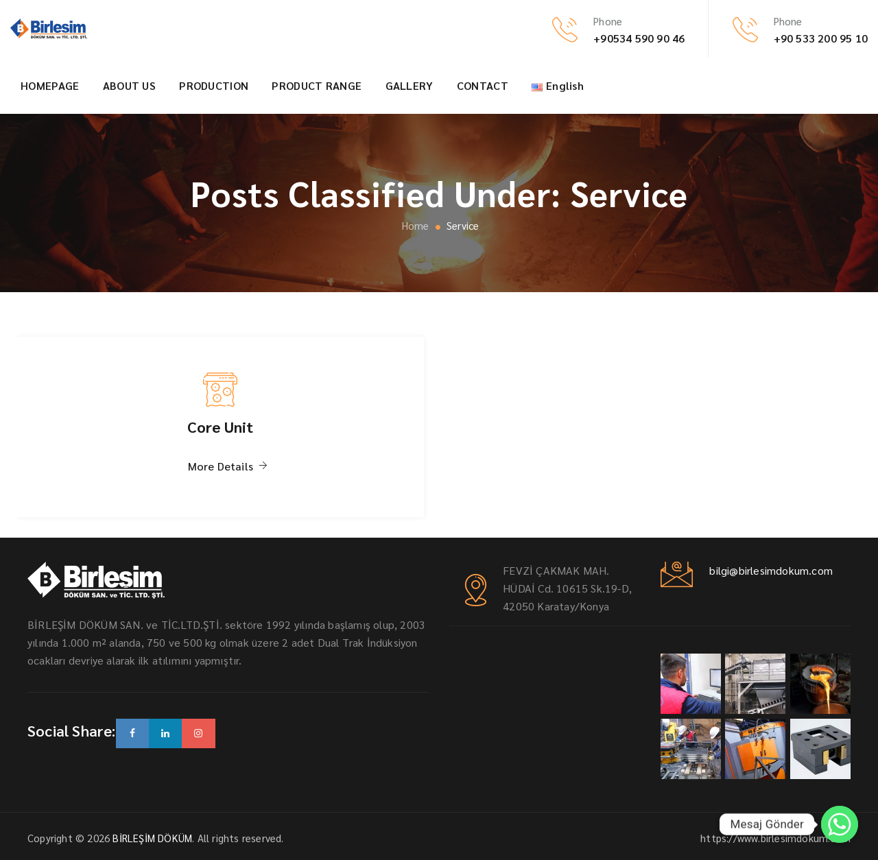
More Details (220, 466)
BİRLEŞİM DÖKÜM (152, 837)
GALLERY (409, 85)
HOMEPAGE (50, 85)
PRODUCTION (213, 85)
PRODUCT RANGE (316, 85)
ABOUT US (129, 85)
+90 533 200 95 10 (821, 38)
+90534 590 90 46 (639, 38)
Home (414, 225)
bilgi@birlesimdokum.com (770, 570)
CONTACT (482, 85)
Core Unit (220, 426)
